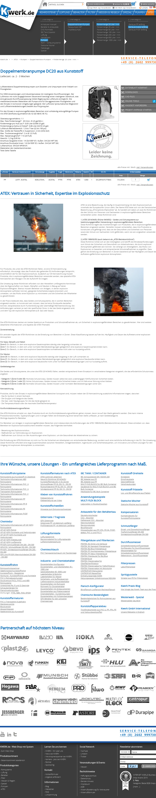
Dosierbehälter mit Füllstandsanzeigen (57, 596)
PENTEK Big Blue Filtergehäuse (93, 548)
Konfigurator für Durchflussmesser (135, 548)
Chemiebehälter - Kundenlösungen (55, 594)
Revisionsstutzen (88, 525)
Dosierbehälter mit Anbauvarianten (55, 589)
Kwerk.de (4, 59)
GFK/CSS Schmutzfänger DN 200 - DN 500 (17, 547)
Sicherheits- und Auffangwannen (54, 579)
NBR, (18, 593)
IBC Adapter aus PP (89, 481)
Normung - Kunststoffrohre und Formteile (18, 575)
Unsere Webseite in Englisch (133, 612)
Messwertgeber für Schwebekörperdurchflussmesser (135, 551)
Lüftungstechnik (47, 536)
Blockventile (5, 606)
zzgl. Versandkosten (144, 167)
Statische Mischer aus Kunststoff (134, 504)
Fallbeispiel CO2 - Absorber (92, 520)
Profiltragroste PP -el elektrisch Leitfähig (57, 525)
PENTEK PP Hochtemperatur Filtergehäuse (98, 551)
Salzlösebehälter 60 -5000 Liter (53, 571)
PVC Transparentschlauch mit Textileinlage (58, 553)
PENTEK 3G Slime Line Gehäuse (94, 544)
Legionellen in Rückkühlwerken (94, 504)
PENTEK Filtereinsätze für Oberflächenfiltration (91, 562)
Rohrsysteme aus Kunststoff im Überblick (17, 477)
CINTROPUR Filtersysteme (92, 571)
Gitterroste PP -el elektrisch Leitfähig (56, 523)
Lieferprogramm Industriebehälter (55, 581)
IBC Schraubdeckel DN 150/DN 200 (95, 477)
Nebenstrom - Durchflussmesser (134, 555)
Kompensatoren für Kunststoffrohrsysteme (130, 516)
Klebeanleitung (47, 498)
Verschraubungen (128, 484)
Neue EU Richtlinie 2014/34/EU (53, 479)
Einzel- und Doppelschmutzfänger (135, 529)
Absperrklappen (7, 609)
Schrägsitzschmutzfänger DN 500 (134, 534)
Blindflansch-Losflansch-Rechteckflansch (98, 589)
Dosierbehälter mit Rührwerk (53, 584)
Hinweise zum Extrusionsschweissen (56, 509)
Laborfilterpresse (128, 566)
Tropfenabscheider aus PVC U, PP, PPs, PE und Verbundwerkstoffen (98, 610)
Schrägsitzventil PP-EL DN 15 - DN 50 (56, 489)
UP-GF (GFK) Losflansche (10, 542)
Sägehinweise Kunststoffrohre (13, 570)
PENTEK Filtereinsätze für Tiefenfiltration (98, 566)
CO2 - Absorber (87, 517)
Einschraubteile (127, 479)
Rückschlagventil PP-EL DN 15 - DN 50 (56, 486)
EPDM (28, 593)
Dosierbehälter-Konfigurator (52, 564)
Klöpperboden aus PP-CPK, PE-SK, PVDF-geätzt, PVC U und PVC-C (98, 531)
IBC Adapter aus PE (89, 479)
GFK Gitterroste (47, 520)
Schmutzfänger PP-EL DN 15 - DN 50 (56, 484)
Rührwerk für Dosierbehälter (53, 586)
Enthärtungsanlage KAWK (91, 575)
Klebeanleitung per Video (51, 500)
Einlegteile (125, 477)
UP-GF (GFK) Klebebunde (10, 539)
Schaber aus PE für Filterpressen (134, 578)
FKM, (23, 593)
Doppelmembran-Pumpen (40, 59)
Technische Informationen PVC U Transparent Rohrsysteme (14, 490)
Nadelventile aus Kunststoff (12, 611)
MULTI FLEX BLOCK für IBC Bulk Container (98, 484)
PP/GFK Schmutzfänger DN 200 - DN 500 (17, 544)
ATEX (16, 59)
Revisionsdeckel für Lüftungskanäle (56, 539)
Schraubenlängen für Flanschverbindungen (9, 589)
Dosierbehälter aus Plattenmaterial (55, 591)
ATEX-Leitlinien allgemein (51, 477)
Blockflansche (86, 527)
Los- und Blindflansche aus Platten (135, 493)
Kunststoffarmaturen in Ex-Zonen (55, 481)
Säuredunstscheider (89, 515)
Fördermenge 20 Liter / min (64, 59)
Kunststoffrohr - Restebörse (12, 573)
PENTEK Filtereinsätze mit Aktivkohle (96, 568)
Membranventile (7, 604)
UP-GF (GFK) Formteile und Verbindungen (18, 532)
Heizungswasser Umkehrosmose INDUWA (98, 578)
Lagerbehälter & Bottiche (51, 574)
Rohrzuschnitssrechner (10, 568)
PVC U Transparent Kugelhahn (13, 601)
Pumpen (24, 59)
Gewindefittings (127, 481)
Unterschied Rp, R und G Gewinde (14, 585)
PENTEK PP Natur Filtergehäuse (94, 553)
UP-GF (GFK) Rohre (8, 530)
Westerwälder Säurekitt (130, 600)
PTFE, (13, 593)
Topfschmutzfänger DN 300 (132, 532)
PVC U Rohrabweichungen (11, 578)
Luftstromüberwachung (51, 541)
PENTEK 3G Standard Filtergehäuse (95, 546)
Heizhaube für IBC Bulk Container (95, 491)
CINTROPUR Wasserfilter (91, 573)
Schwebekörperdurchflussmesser (135, 545)
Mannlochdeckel (88, 522)
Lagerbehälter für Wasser (51, 576)
